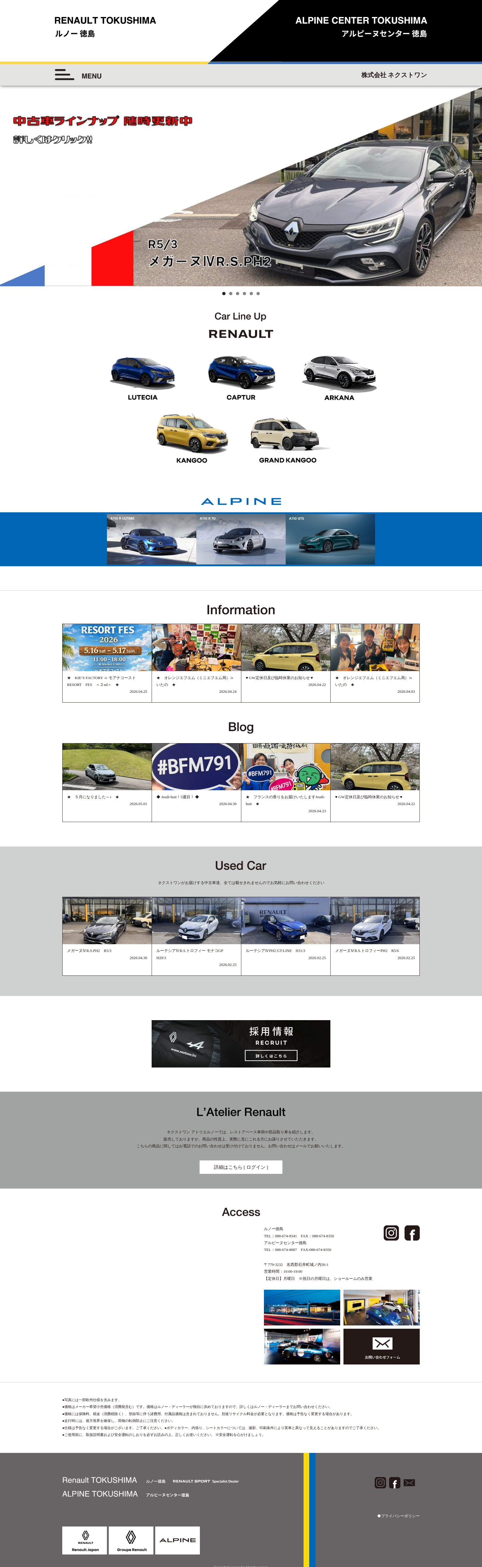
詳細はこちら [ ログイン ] (241, 1167)
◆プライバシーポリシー (398, 1516)
